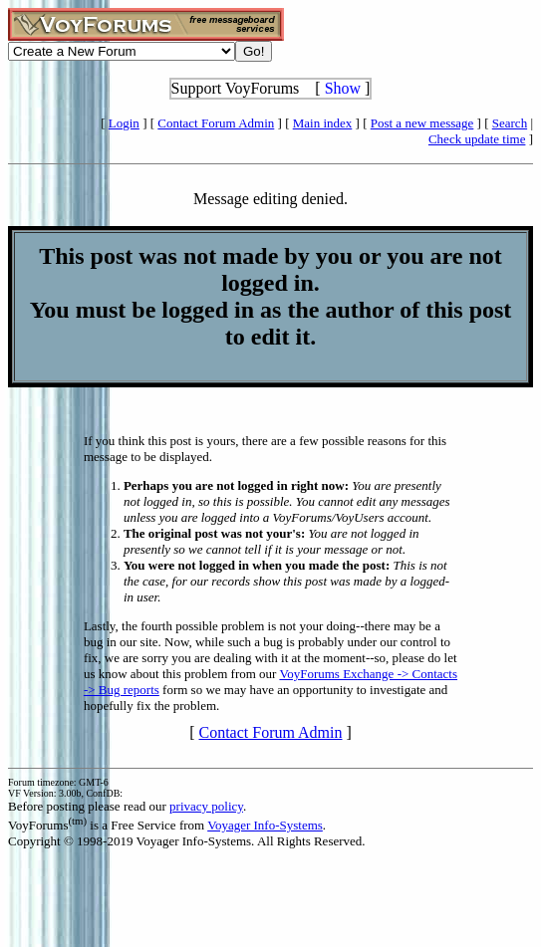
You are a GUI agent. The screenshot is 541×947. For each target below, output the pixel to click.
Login (124, 123)
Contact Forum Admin (215, 123)
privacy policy (206, 806)
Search (509, 123)
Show (343, 88)
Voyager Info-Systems (265, 825)
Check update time (476, 138)
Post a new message (422, 123)
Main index (323, 123)
